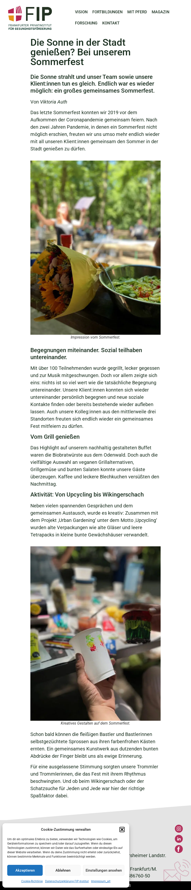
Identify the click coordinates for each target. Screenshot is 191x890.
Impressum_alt (100, 881)
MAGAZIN (160, 12)
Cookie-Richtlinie (32, 881)
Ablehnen (62, 870)
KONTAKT (111, 23)
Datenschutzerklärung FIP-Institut (67, 881)
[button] (122, 829)
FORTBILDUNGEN (107, 12)
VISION (81, 12)
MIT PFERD (137, 12)
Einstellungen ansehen (104, 870)
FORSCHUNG (86, 23)
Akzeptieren (25, 870)
